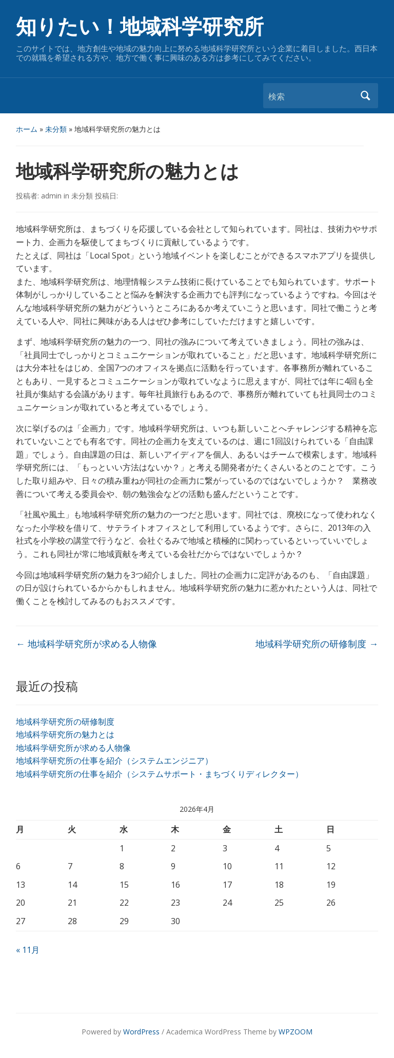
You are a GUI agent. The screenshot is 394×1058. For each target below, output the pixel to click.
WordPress (141, 1031)
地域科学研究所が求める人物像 (73, 747)
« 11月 (28, 949)
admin (51, 196)
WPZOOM (295, 1031)
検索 (365, 96)
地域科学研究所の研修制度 (65, 721)
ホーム (26, 129)
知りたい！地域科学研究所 (140, 27)
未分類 (56, 129)
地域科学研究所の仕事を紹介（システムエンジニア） (114, 760)
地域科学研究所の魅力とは (65, 734)
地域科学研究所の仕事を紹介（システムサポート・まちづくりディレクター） (159, 774)
